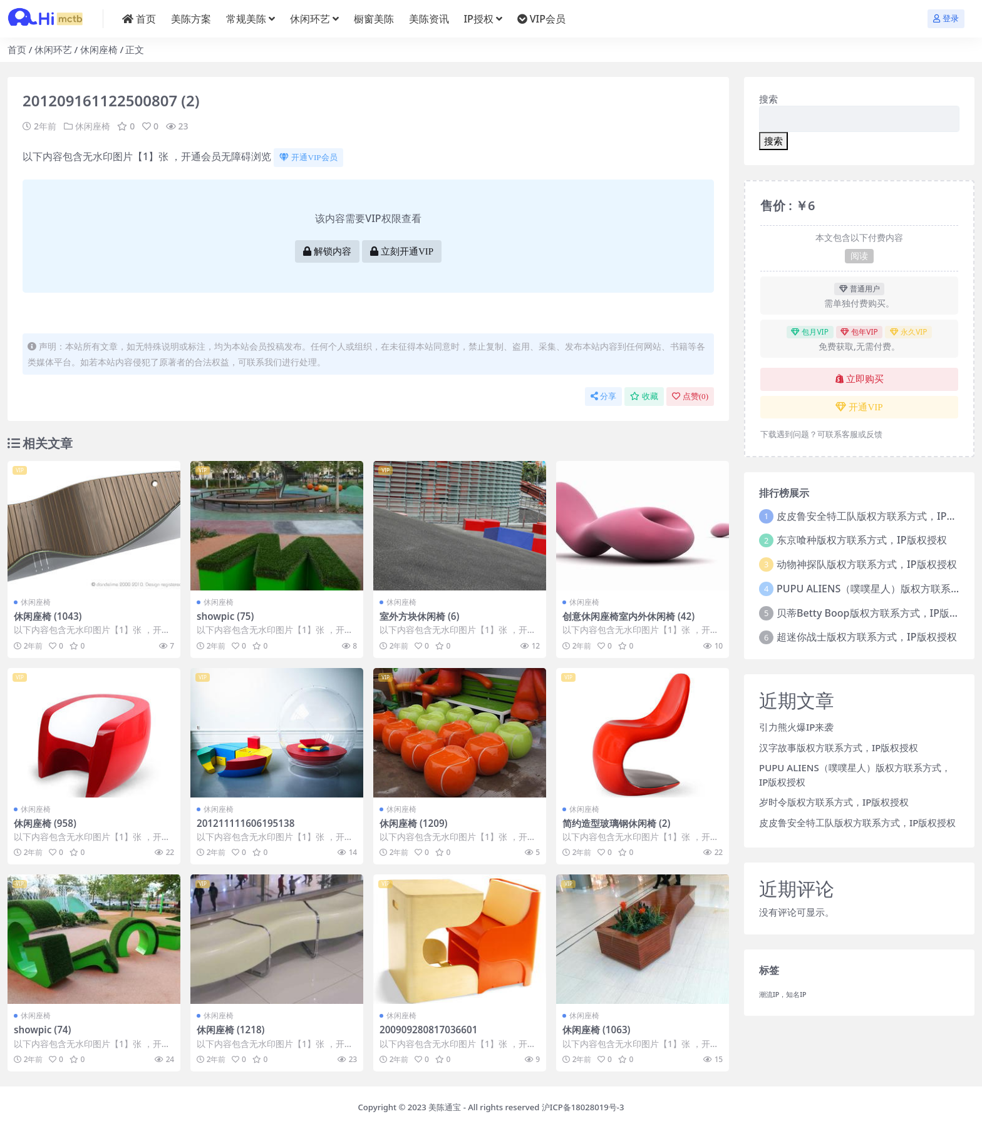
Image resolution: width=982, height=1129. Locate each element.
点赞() (690, 396)
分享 (603, 396)
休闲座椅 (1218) (231, 1029)
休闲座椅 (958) (45, 823)
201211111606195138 (245, 823)
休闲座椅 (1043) (48, 616)
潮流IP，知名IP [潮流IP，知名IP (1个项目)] (783, 994)
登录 (946, 18)
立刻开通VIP (401, 251)
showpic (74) (42, 1029)
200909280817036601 (428, 1029)
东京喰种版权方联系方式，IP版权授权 (861, 540)
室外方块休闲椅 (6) (419, 616)
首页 (17, 49)
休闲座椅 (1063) (596, 1029)
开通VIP (858, 407)
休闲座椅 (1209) (414, 823)
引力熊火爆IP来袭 (796, 727)
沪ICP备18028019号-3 (583, 1107)
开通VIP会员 (308, 157)
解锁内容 (327, 251)
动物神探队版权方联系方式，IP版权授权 (866, 564)
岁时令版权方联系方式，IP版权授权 (834, 802)
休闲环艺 (53, 49)
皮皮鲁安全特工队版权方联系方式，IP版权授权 (857, 822)
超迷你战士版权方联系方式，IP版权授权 (866, 637)
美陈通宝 (444, 1107)
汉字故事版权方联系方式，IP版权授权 (838, 747)
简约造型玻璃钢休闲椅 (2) (616, 823)
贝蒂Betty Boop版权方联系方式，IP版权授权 (878, 613)
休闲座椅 (99, 49)
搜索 (768, 99)
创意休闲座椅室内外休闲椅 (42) (628, 616)
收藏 (644, 396)
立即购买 (859, 379)
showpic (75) (225, 616)
